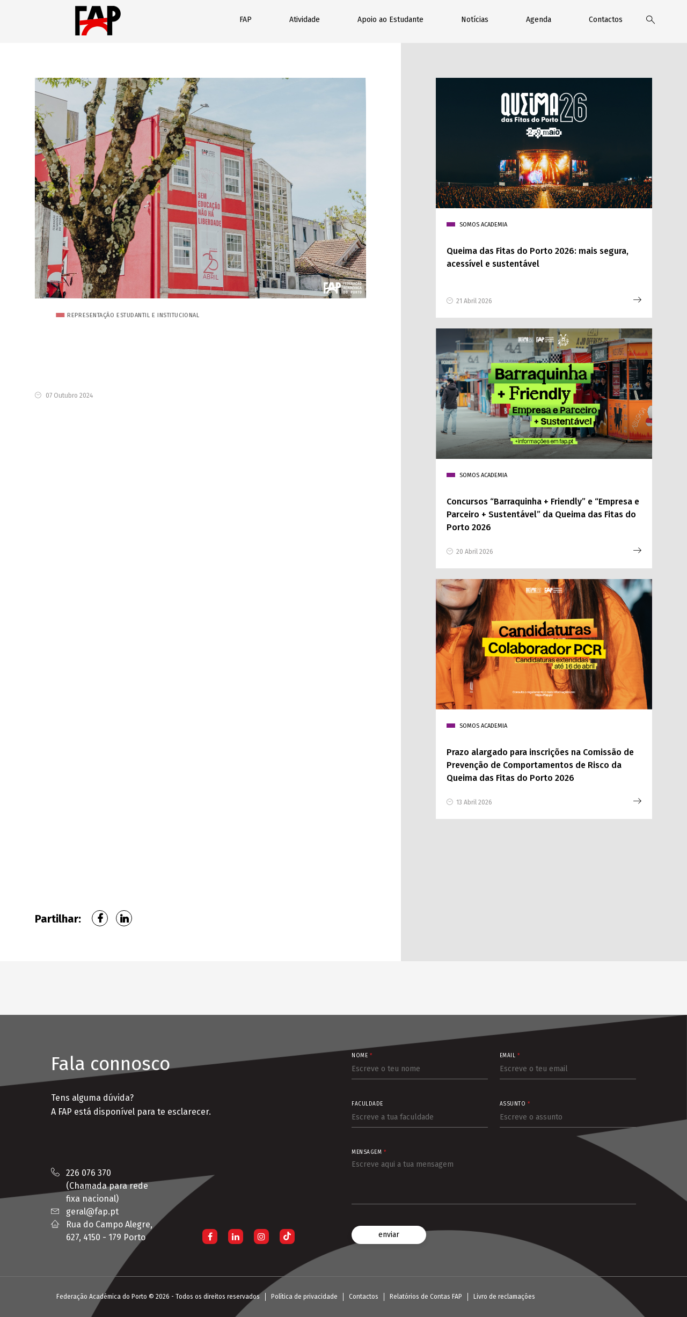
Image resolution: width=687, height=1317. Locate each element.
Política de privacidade (304, 1296)
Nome (362, 1055)
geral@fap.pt (92, 1211)
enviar (388, 1234)
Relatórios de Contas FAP (426, 1296)
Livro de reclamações (504, 1296)
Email (510, 1055)
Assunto (515, 1104)
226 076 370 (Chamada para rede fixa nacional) (107, 1186)
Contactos (606, 19)
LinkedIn (124, 918)
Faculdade (367, 1104)
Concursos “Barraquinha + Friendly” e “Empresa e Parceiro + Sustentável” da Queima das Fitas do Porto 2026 (543, 514)
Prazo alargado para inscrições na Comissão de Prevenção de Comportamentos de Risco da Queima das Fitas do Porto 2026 (540, 765)
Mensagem (369, 1152)
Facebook (100, 918)
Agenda (538, 19)
